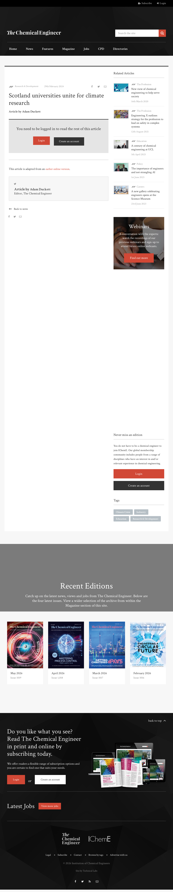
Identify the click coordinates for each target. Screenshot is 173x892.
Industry (142, 511)
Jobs (72, 49)
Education (142, 140)
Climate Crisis (123, 511)
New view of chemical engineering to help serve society (144, 91)
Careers (140, 185)
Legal (45, 859)
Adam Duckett (41, 188)
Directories (99, 49)
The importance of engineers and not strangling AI (146, 169)
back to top (155, 727)
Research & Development (27, 85)
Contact (76, 859)
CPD (83, 49)
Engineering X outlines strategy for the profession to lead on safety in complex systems (146, 120)
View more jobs (50, 810)
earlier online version (59, 167)
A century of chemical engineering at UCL (143, 146)
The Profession (144, 83)
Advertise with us (121, 859)
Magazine (57, 49)
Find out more (139, 256)
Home (11, 49)
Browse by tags (96, 859)
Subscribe (145, 3)
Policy (140, 162)
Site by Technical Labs (86, 874)
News (24, 49)
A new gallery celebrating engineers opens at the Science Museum (147, 193)
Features (39, 49)
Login (161, 3)
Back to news (21, 208)
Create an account (69, 140)
